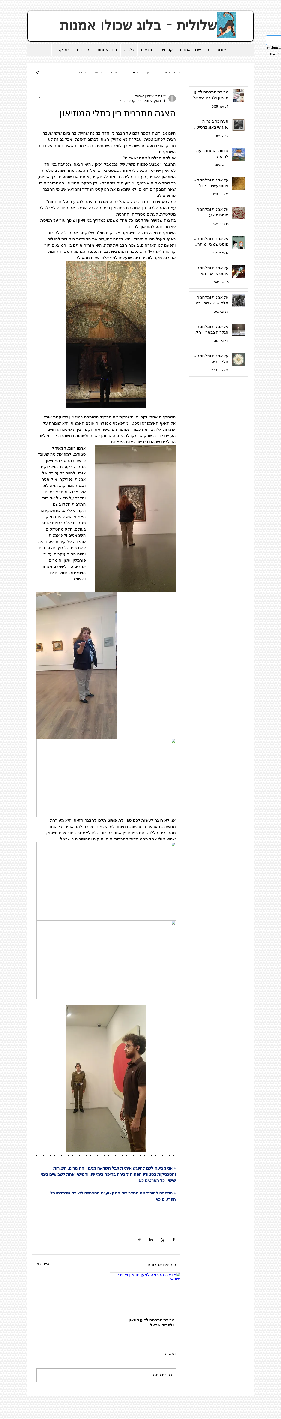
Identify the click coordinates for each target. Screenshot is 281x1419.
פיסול (82, 72)
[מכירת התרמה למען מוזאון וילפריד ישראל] (145, 1292)
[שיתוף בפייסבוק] (173, 1239)
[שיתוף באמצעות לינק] (140, 1239)
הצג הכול (42, 1264)
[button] (38, 72)
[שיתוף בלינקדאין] (151, 1239)
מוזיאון (151, 72)
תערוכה (133, 72)
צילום (98, 72)
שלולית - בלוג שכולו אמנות (140, 25)
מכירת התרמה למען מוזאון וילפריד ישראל (151, 1322)
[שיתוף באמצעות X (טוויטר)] (162, 1239)
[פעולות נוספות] (39, 98)
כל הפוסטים (172, 72)
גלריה (114, 72)
